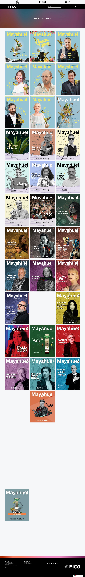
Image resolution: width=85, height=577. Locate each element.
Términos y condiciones (9, 563)
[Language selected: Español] (78, 576)
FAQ (5, 567)
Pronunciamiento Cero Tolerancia (11, 565)
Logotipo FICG (27, 562)
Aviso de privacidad (8, 562)
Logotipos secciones (28, 563)
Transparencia (7, 565)
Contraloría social (8, 564)
